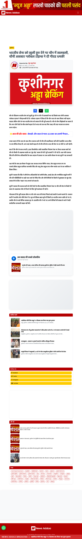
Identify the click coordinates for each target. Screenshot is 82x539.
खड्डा (38, 474)
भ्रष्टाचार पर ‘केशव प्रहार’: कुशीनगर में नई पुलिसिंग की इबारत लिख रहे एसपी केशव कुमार (37, 439)
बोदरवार (65, 476)
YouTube (14, 383)
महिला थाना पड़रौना (34, 479)
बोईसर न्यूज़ (60, 476)
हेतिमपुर (52, 481)
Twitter (14, 376)
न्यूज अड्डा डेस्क (32, 63)
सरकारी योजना (14, 481)
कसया (47, 471)
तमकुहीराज (56, 474)
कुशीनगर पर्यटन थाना (60, 471)
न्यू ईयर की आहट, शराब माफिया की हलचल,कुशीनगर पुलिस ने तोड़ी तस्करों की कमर (43, 265)
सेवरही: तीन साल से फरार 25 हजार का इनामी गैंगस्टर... (48, 134)
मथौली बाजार (20, 479)
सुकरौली (31, 481)
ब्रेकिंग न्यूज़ (14, 479)
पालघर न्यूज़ (36, 476)
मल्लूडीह (26, 479)
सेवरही (37, 481)
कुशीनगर (12, 48)
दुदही (12, 476)
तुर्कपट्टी (68, 474)
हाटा (47, 481)
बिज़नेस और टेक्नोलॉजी (51, 476)
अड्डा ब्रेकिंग (27, 471)
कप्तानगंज (41, 471)
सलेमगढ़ (20, 481)
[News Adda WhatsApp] (3, 528)
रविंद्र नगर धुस (48, 479)
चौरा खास (43, 474)
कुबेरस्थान (52, 471)
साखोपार (26, 481)
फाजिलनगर (43, 476)
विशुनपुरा (60, 479)
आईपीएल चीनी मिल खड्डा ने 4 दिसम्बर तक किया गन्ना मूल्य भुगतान (38, 320)
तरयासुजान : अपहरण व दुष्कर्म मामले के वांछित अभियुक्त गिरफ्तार (37, 341)
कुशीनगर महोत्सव (23, 474)
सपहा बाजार (67, 479)
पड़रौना (30, 476)
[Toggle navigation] (78, 12)
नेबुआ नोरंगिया (18, 476)
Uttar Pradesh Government (17, 471)
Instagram (14, 380)
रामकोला (55, 479)
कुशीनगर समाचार (31, 474)
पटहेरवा (25, 476)
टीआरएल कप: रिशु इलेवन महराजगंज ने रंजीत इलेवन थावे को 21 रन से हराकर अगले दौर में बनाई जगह (45, 331)
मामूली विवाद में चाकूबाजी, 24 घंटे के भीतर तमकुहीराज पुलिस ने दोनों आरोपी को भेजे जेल (43, 352)
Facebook (14, 373)
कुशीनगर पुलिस (14, 474)
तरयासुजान (62, 474)
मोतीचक (41, 479)
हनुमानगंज (42, 481)
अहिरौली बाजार (34, 471)
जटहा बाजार (49, 474)
